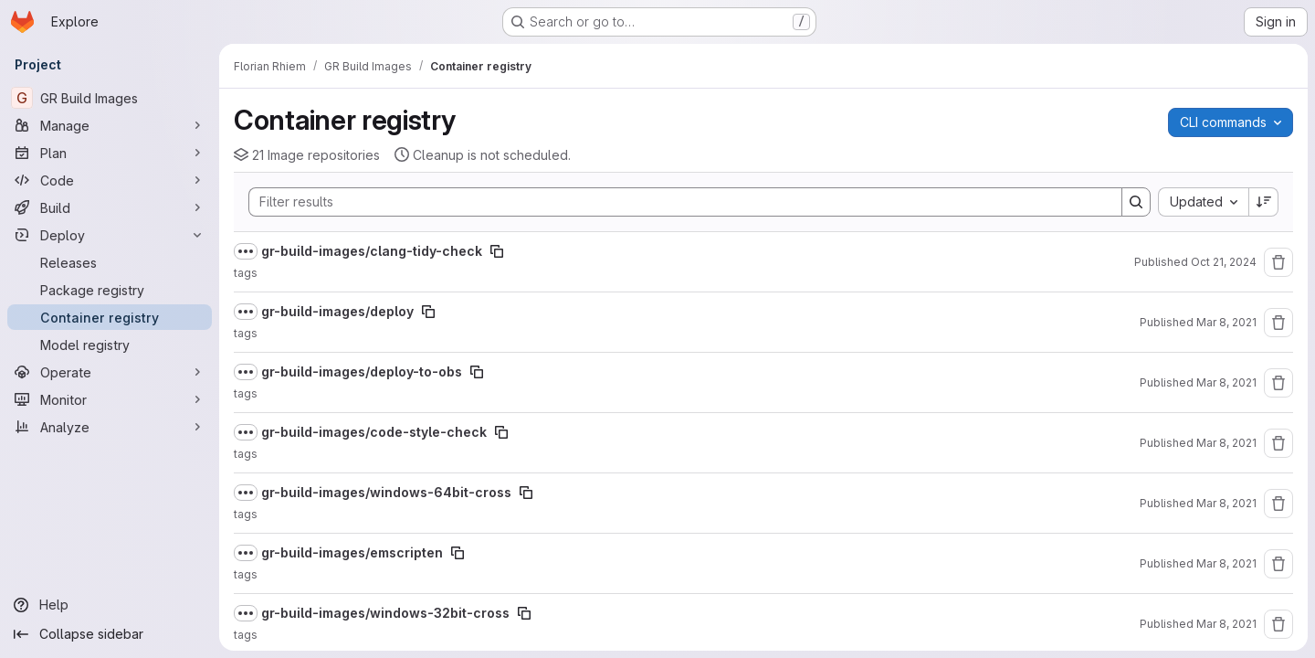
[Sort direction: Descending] (1263, 202)
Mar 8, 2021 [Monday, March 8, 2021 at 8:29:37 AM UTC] (1226, 322)
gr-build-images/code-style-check (374, 432)
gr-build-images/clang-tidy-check (371, 251)
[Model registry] (109, 344)
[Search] (676, 202)
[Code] (109, 180)
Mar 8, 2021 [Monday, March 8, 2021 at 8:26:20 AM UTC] (1226, 503)
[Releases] (109, 262)
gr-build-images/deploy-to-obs (361, 371)
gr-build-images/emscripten (352, 552)
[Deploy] (109, 235)
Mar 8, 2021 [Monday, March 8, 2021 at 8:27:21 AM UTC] (1226, 443)
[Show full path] (246, 251)
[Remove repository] (1278, 262)
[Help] (109, 605)
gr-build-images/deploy (337, 311)
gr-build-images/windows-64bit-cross (386, 492)
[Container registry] (109, 317)
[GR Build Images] (109, 98)
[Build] (109, 207)
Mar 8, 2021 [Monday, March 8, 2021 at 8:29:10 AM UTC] (1226, 382)
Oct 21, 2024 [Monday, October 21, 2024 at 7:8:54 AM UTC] (1224, 262)
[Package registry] (109, 289)
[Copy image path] (497, 251)
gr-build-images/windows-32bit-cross (385, 613)
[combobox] (1203, 202)
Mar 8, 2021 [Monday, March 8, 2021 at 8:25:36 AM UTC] (1226, 563)
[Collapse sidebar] (109, 634)
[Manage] (109, 125)
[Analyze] (109, 427)
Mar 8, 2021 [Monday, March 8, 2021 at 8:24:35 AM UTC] (1226, 624)
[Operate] (109, 372)
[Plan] (109, 152)
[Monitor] (109, 399)
